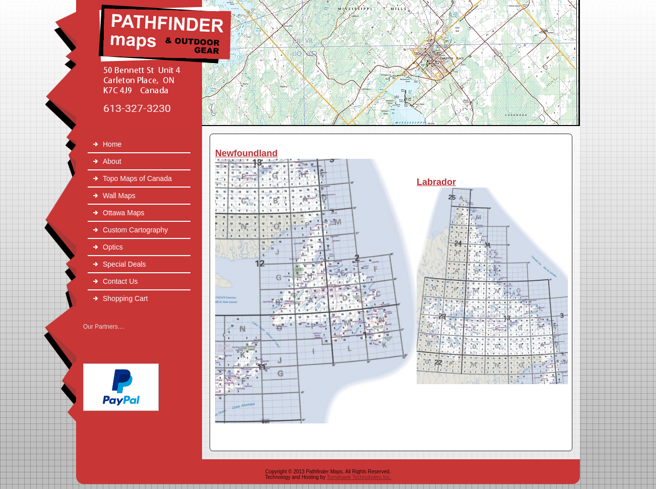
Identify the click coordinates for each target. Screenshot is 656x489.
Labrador (436, 182)
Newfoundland (246, 153)
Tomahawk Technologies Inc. (359, 477)
